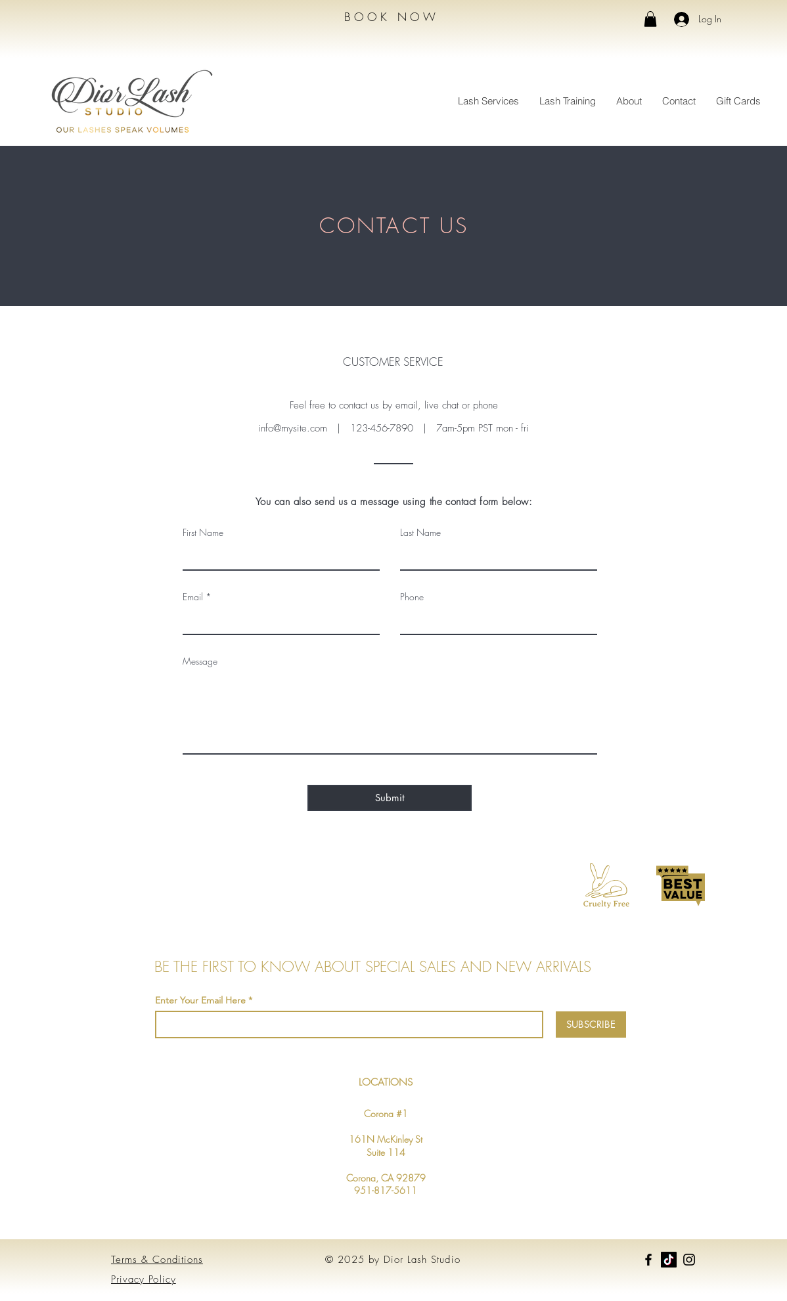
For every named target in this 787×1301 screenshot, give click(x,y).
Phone (412, 597)
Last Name (420, 532)
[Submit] (389, 798)
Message (200, 661)
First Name (203, 532)
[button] (650, 19)
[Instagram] (689, 1260)
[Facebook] (648, 1260)
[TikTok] (669, 1260)
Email (193, 597)
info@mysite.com (292, 428)
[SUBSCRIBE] (591, 1024)
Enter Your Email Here (200, 1000)
